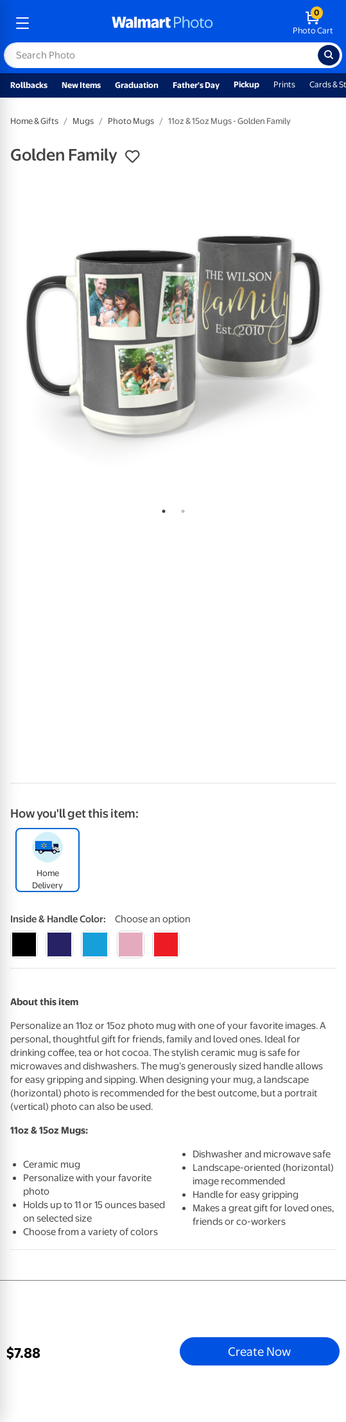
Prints (284, 84)
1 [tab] (161, 508)
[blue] (59, 944)
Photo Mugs (131, 121)
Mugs (83, 121)
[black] (24, 944)
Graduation (137, 85)
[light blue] (94, 944)
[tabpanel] (173, 335)
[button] (132, 157)
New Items (81, 85)
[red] (166, 944)
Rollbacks (29, 85)
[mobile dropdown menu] (22, 23)
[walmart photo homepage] (162, 23)
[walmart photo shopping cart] (313, 23)
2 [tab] (180, 508)
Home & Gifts (34, 121)
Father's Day (196, 85)
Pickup (246, 84)
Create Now (259, 1351)
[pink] (130, 944)
